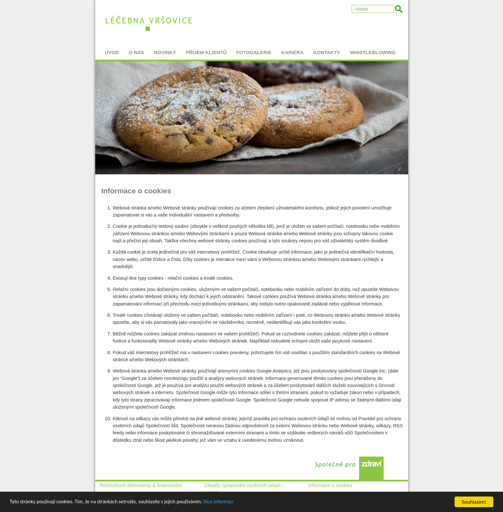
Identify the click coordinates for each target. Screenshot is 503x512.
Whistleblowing (372, 50)
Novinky (165, 50)
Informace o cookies (330, 485)
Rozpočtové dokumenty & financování (141, 485)
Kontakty (326, 50)
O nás (136, 50)
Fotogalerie (253, 50)
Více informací (230, 502)
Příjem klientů (206, 50)
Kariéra (292, 50)
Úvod (112, 50)
